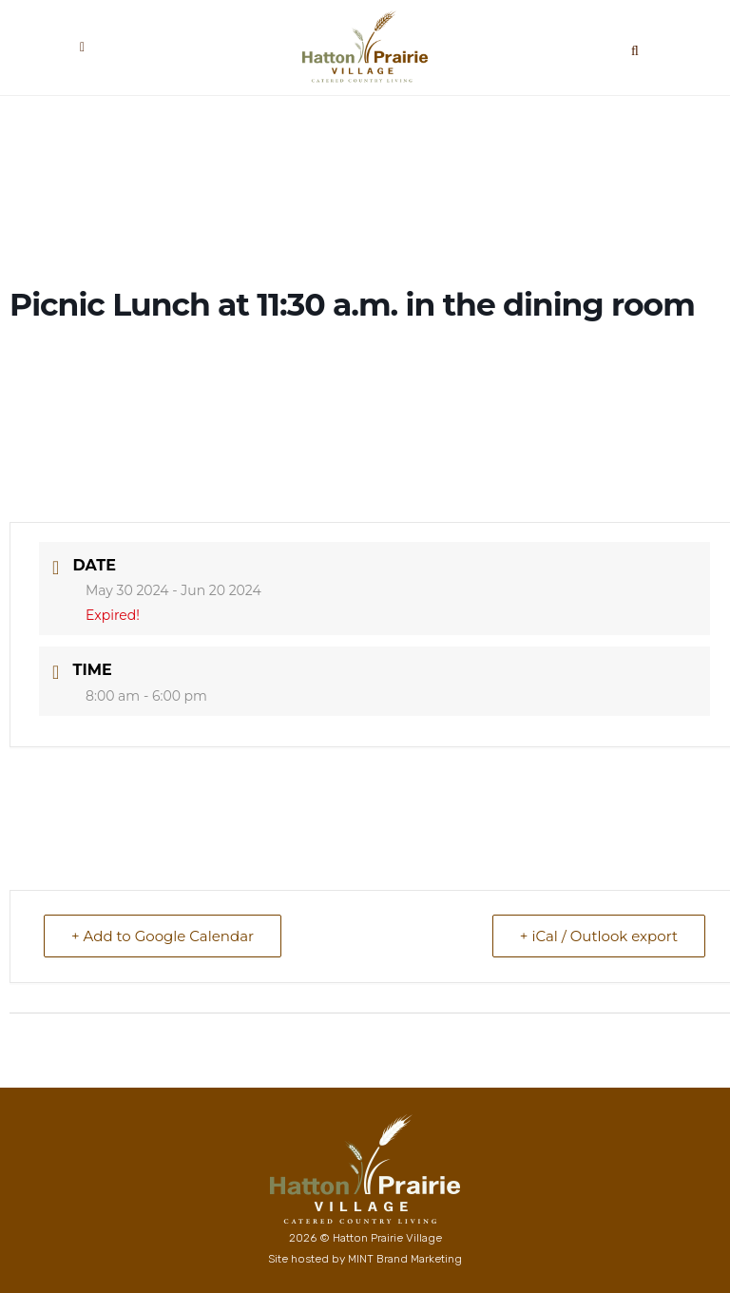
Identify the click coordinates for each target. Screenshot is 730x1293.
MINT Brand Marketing (405, 1258)
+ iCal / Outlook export (599, 936)
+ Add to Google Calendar (162, 936)
